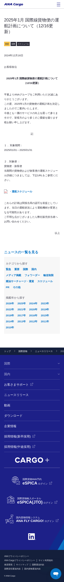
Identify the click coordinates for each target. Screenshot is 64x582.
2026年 (10, 303)
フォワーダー (32, 275)
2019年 (45, 309)
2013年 (21, 321)
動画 (7, 405)
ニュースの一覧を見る (21, 252)
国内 (34, 269)
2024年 (33, 303)
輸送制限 (48, 275)
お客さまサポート (16, 384)
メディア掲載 (13, 275)
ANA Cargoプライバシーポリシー (19, 560)
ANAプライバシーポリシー (16, 556)
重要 (16, 269)
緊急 (8, 269)
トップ (7, 351)
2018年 (10, 315)
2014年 (10, 321)
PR (7, 287)
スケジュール (45, 281)
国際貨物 (22, 351)
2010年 (10, 327)
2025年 (21, 303)
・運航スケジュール (20, 191)
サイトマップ (22, 564)
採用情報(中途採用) (17, 446)
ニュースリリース (44, 351)
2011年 (45, 321)
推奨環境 (8, 564)
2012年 (33, 321)
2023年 (45, 303)
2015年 (45, 315)
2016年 (33, 315)
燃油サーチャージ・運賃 (20, 281)
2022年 (10, 309)
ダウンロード (13, 415)
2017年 (21, 315)
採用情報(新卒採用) (17, 436)
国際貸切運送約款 (12, 569)
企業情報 (10, 426)
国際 (25, 269)
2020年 (33, 309)
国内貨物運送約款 (32, 569)
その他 (16, 287)
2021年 (21, 309)
